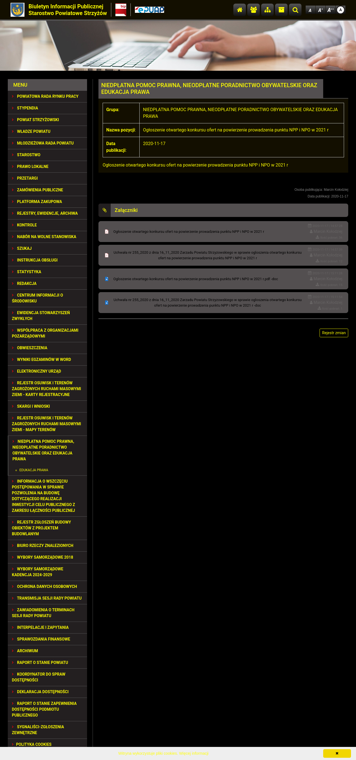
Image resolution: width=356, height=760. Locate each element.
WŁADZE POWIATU (31, 131)
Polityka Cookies (31, 744)
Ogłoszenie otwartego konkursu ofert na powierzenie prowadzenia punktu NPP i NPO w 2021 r (188, 231)
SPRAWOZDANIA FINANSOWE (41, 639)
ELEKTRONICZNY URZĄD (36, 371)
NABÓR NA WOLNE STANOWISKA (44, 236)
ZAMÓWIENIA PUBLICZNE (37, 190)
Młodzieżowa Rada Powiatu (43, 143)
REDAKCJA (24, 283)
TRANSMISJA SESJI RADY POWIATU (47, 598)
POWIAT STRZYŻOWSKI (35, 120)
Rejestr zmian (334, 333)
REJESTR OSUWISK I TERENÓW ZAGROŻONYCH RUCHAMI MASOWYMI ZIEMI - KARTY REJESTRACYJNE (46, 389)
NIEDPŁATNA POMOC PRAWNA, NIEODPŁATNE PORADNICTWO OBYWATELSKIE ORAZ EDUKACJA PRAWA (43, 450)
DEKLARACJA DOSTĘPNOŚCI (40, 692)
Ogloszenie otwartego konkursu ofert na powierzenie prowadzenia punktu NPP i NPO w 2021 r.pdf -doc (195, 279)
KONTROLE (24, 225)
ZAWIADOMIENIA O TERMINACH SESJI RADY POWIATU (43, 613)
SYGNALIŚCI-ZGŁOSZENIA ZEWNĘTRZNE (38, 730)
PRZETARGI (25, 178)
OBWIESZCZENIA (29, 348)
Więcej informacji (194, 753)
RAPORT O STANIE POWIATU (40, 662)
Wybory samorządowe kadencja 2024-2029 (37, 572)
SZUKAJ (22, 248)
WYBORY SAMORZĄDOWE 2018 (42, 557)
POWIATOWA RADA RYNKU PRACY (45, 96)
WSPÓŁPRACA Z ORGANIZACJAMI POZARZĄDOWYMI (45, 333)
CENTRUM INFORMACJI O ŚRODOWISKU (37, 298)
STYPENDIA (25, 108)
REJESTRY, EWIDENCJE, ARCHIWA (45, 213)
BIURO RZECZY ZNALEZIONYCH (42, 545)
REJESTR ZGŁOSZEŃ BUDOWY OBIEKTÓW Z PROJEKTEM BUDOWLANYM (41, 528)
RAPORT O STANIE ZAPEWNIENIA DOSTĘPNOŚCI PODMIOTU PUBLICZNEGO (44, 709)
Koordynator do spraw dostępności (38, 677)
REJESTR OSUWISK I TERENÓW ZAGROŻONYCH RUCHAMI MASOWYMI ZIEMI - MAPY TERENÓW (46, 424)
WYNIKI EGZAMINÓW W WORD (41, 359)
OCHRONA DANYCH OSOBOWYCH (44, 586)
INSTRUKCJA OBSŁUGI (35, 260)
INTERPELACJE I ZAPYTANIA (40, 627)
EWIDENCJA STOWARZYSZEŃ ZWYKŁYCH (41, 316)
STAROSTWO (26, 155)
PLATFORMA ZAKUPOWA (37, 201)
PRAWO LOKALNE (30, 166)
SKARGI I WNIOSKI (31, 406)
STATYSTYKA (26, 272)
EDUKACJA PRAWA (33, 470)
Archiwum (25, 651)
